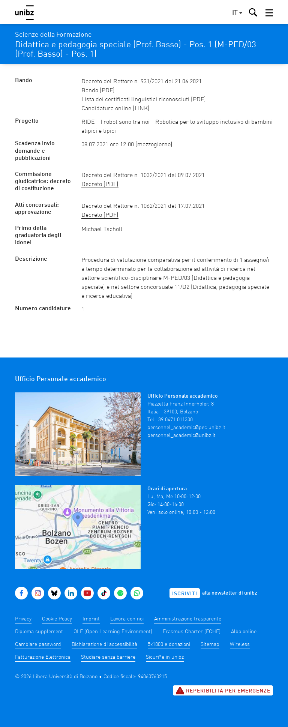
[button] (269, 13)
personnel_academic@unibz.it (181, 435)
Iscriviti (184, 593)
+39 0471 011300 (174, 419)
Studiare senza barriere (108, 657)
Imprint (91, 619)
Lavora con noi (127, 619)
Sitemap (210, 644)
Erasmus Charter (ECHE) (191, 631)
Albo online (243, 631)
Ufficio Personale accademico (182, 396)
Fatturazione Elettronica (42, 657)
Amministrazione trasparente (187, 619)
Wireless (240, 644)
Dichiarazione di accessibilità (104, 644)
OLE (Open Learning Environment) (113, 631)
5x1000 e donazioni (169, 644)
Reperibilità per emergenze (223, 690)
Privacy (23, 619)
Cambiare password (38, 644)
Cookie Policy (57, 619)
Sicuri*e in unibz (165, 657)
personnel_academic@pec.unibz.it (186, 427)
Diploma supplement (39, 631)
